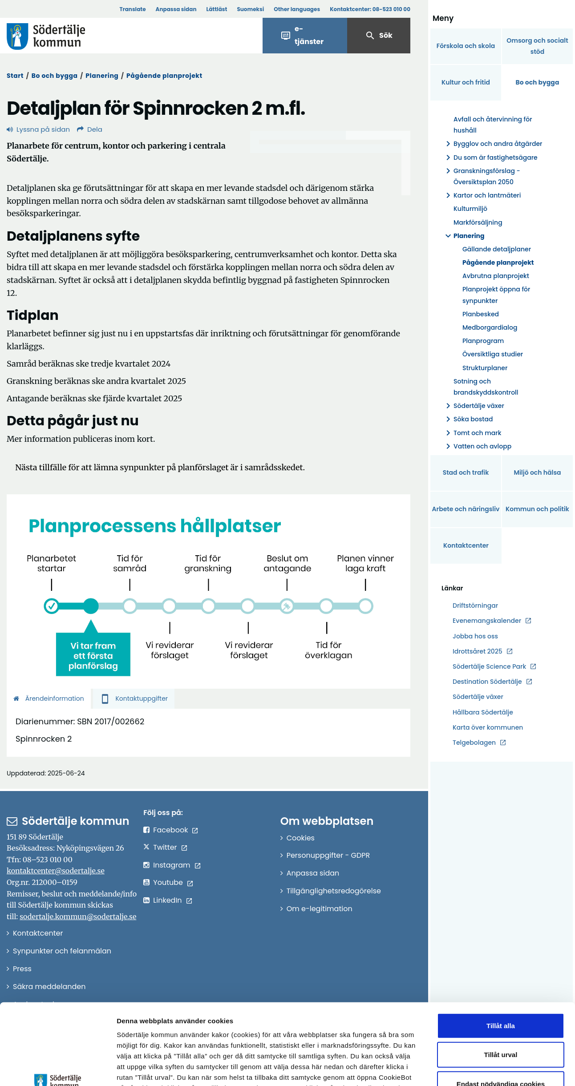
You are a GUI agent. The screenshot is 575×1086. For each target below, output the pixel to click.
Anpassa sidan (176, 9)
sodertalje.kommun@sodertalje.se (78, 916)
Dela (89, 129)
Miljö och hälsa (537, 472)
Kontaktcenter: (370, 9)
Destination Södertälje (487, 681)
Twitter (165, 847)
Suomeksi (250, 9)
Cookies (301, 838)
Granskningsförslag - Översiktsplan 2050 (481, 177)
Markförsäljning (478, 222)
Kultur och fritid (465, 82)
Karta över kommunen (488, 727)
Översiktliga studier (492, 354)
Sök (379, 35)
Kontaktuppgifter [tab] (134, 698)
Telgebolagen (474, 742)
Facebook (170, 830)
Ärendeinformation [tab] (48, 698)
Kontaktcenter (466, 545)
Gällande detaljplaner (496, 249)
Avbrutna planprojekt (495, 275)
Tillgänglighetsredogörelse (334, 891)
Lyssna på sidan (38, 129)
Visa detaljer (487, 1068)
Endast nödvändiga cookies (501, 1008)
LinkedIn (167, 900)
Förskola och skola (466, 45)
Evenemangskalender (487, 620)
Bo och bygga (55, 75)
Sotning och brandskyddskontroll (486, 387)
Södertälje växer (473, 406)
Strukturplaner (484, 367)
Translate (132, 9)
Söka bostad (468, 419)
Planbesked (480, 314)
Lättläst (217, 9)
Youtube (168, 882)
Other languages (297, 9)
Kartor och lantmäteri (482, 195)
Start (15, 75)
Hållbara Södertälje (483, 712)
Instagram (171, 865)
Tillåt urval (501, 979)
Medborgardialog (489, 327)
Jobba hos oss (475, 636)
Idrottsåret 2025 (477, 651)
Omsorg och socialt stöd (537, 46)
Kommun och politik (537, 509)
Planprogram (483, 340)
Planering (101, 75)
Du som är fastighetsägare (490, 157)
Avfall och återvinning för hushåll (493, 125)
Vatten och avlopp (477, 446)
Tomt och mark (472, 433)
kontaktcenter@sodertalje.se (56, 870)
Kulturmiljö (470, 208)
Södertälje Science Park (489, 666)
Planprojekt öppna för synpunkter (496, 295)
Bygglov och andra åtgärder (493, 143)
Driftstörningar (475, 605)
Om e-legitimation (319, 909)
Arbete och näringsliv (466, 509)
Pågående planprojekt (164, 75)
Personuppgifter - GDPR (328, 855)
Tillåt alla (500, 950)
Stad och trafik (466, 472)
